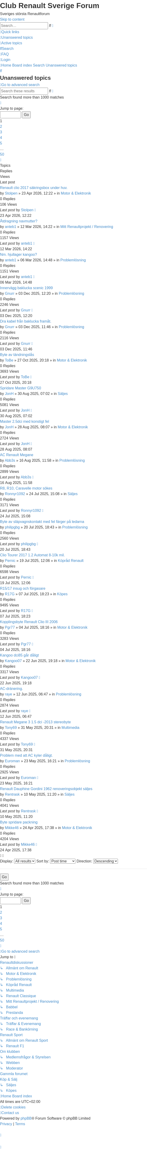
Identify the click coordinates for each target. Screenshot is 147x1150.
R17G (10, 594)
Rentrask (12, 794)
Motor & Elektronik (76, 193)
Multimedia (70, 728)
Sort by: (56, 861)
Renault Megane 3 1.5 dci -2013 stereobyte (35, 722)
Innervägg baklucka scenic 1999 (26, 288)
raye (8, 694)
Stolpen (11, 193)
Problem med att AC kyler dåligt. (26, 755)
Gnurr (9, 293)
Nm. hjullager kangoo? (18, 254)
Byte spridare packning (19, 822)
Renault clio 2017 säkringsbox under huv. (33, 188)
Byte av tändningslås (17, 355)
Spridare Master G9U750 (20, 388)
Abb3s (10, 460)
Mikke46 (12, 828)
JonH (9, 394)
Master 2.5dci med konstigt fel (24, 421)
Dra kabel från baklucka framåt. (25, 321)
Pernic (10, 561)
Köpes (62, 594)
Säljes (63, 394)
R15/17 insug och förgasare (22, 588)
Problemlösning (73, 260)
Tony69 (11, 728)
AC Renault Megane (16, 455)
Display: (17, 861)
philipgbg (12, 527)
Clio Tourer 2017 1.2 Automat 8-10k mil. (32, 555)
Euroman (12, 761)
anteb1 (10, 227)
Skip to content (12, 19)
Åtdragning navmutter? (18, 221)
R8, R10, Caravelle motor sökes (26, 488)
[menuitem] (16, 37)
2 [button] (1, 126)
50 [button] (2, 154)
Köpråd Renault (71, 561)
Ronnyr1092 (15, 494)
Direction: (97, 861)
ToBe (9, 360)
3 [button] (1, 132)
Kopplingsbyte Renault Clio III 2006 (29, 622)
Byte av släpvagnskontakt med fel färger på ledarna (42, 522)
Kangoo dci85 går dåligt (19, 655)
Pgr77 (10, 627)
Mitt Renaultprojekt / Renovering (86, 227)
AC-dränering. (11, 689)
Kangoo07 (13, 661)
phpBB (26, 1118)
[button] (0, 103)
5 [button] (1, 143)
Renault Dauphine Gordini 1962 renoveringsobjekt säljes (46, 789)
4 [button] (1, 138)
